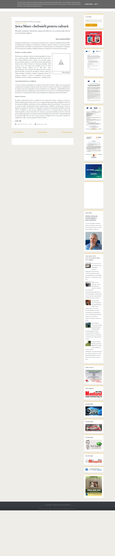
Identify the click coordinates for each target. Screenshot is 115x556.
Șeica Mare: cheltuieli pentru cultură (39, 26)
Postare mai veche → (70, 128)
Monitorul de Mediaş (63, 550)
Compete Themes (48, 554)
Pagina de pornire (42, 128)
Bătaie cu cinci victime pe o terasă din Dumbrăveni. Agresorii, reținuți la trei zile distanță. (96, 324)
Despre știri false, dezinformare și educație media (92, 260)
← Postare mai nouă (14, 128)
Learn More (88, 4)
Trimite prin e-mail (38, 120)
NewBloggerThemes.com (70, 554)
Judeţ (27, 120)
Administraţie (19, 120)
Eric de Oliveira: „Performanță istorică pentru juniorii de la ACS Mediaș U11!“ (96, 357)
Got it (96, 4)
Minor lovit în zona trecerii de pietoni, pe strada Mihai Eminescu (96, 309)
